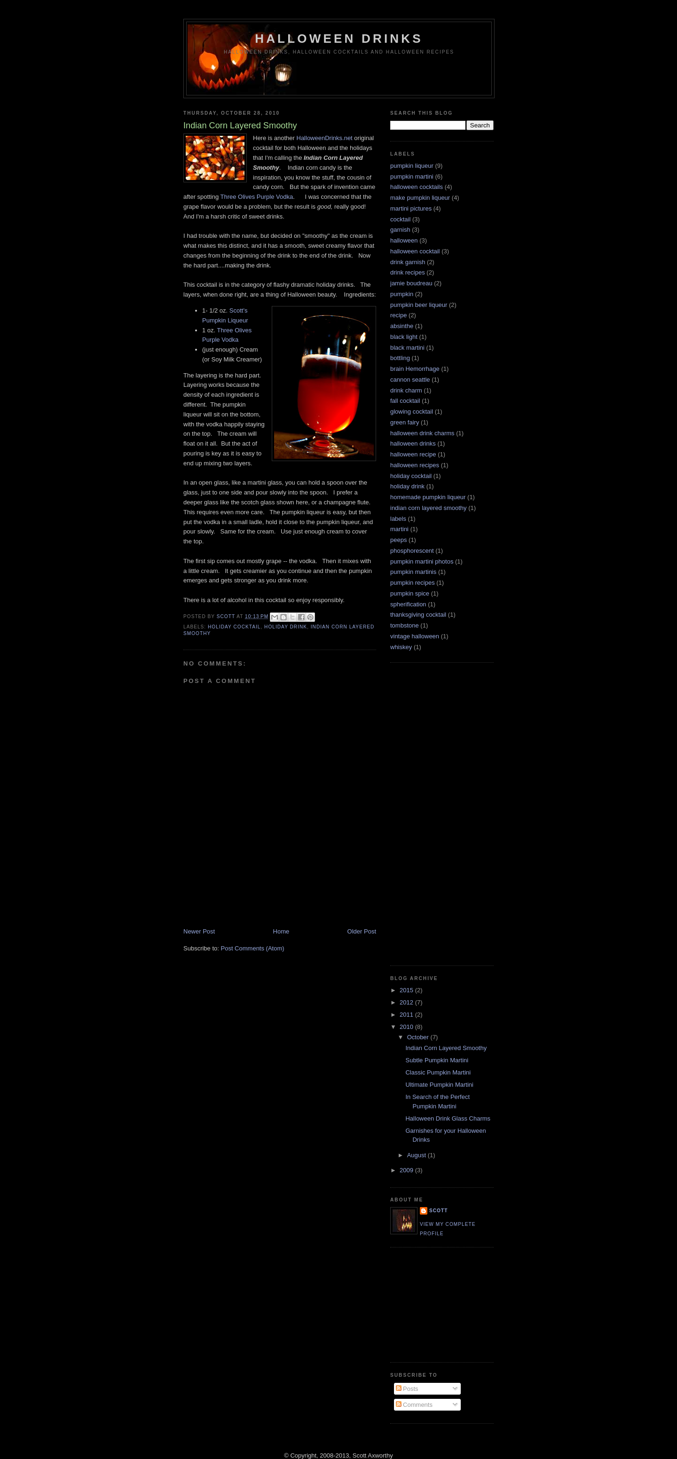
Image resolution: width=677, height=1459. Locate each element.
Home (281, 931)
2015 (407, 990)
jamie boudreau (411, 283)
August (417, 1155)
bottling (400, 357)
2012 (407, 1002)
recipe (398, 315)
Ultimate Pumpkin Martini (439, 1084)
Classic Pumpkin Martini (438, 1072)
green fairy (404, 422)
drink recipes (407, 272)
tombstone (404, 625)
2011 (407, 1014)
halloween (404, 240)
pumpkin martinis (413, 571)
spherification (408, 604)
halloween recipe (413, 454)
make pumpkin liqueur (420, 197)
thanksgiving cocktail (418, 614)
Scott (226, 616)
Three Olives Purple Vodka (256, 196)
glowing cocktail (411, 411)
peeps (398, 539)
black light (403, 336)
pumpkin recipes (412, 582)
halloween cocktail (415, 251)
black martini (407, 347)
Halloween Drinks (339, 38)
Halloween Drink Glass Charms (447, 1118)
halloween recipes (414, 465)
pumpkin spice (409, 593)
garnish (400, 229)
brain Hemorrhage (415, 368)
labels (398, 518)
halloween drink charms (422, 433)
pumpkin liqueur (411, 165)
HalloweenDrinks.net (325, 137)
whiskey (401, 647)
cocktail (400, 219)
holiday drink (285, 626)
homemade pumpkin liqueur (427, 497)
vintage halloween (414, 636)
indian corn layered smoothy (428, 507)
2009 (407, 1170)
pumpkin (401, 294)
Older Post (361, 931)
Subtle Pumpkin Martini (436, 1060)
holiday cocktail (234, 626)
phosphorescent (412, 550)
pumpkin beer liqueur (418, 304)
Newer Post (199, 931)
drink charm (406, 390)
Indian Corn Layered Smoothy (446, 1047)
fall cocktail (405, 400)
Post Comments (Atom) (252, 948)
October (419, 1037)
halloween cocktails (416, 186)
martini (399, 529)
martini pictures (411, 208)
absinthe (401, 325)
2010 (407, 1026)
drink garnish (407, 262)
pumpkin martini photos (421, 561)
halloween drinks (413, 443)
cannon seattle (410, 379)
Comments (414, 1404)
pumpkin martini (411, 176)
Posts (407, 1388)
